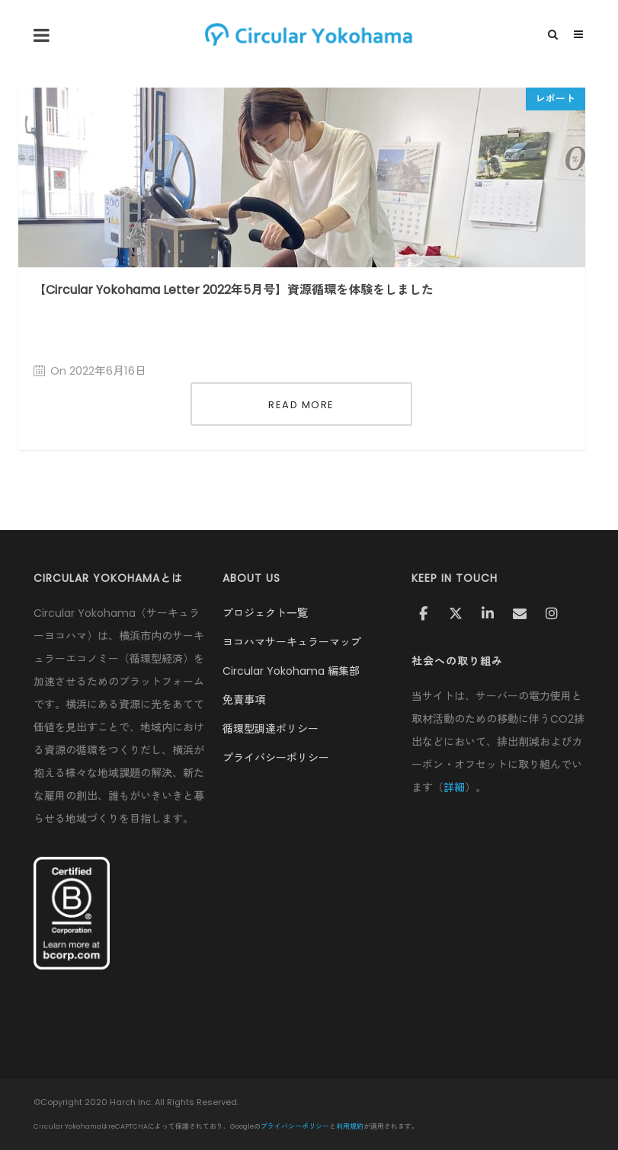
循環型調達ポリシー (271, 728)
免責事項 (244, 700)
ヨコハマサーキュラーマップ (292, 642)
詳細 (454, 787)
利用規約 (349, 1126)
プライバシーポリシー (276, 757)
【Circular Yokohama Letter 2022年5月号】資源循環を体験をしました (234, 290)
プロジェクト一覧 (265, 613)
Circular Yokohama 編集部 (291, 671)
